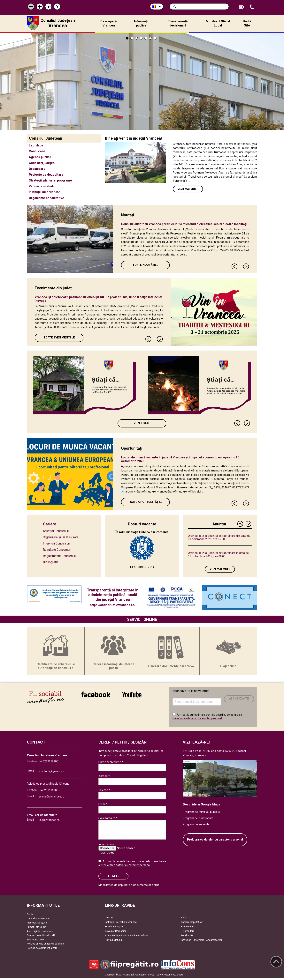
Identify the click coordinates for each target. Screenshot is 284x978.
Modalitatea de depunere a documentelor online (128, 885)
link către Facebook (95, 694)
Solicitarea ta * (107, 818)
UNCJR (109, 917)
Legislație (36, 145)
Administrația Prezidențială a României (126, 935)
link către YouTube (132, 694)
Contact (31, 914)
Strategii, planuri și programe (50, 180)
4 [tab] (141, 38)
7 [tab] (155, 38)
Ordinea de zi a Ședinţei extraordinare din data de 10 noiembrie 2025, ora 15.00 (219, 537)
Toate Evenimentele (59, 337)
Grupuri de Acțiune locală (41, 935)
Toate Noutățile (145, 265)
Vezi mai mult (188, 189)
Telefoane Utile (35, 939)
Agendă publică (40, 157)
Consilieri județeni (42, 163)
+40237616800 (48, 761)
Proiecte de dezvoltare (46, 174)
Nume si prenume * (110, 762)
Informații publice (141, 23)
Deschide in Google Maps (201, 804)
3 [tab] (136, 38)
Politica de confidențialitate (42, 947)
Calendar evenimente (38, 918)
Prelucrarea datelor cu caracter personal (215, 839)
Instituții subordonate (44, 192)
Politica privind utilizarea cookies (45, 943)
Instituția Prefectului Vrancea (121, 922)
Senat (184, 917)
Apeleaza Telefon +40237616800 (252, 7)
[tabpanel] (142, 81)
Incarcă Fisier (107, 844)
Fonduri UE (187, 935)
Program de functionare (198, 818)
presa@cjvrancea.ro (52, 796)
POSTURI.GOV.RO (142, 567)
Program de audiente (196, 824)
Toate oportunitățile (145, 502)
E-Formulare (187, 931)
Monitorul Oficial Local (218, 23)
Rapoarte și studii (41, 186)
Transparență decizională (178, 23)
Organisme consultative (46, 198)
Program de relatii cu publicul (201, 812)
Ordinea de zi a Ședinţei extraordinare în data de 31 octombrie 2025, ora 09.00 (218, 554)
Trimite (113, 876)
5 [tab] (145, 38)
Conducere (37, 151)
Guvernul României (115, 931)
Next (246, 266)
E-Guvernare (187, 926)
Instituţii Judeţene (37, 922)
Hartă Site (247, 23)
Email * (102, 804)
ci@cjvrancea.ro (49, 820)
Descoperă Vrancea (108, 23)
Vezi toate (142, 423)
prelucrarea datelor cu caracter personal (197, 718)
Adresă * (104, 776)
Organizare (37, 169)
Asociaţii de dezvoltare (40, 931)
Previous (235, 266)
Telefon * (104, 790)
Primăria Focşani (114, 926)
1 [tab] (127, 38)
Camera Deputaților (192, 922)
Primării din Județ (36, 926)
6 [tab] (150, 38)
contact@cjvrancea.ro (53, 771)
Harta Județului (113, 939)
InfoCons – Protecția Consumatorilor (201, 939)
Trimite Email (242, 7)
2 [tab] (131, 38)
